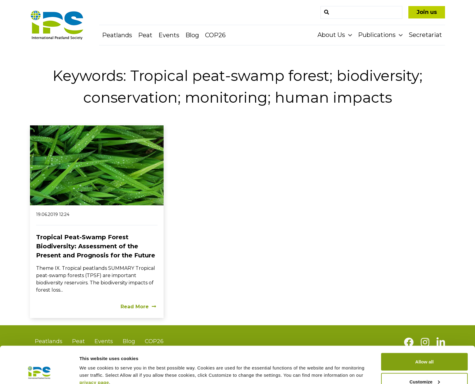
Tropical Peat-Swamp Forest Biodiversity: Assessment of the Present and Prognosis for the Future (95, 246)
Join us (427, 12)
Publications (377, 34)
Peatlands (117, 35)
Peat (145, 35)
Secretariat (425, 34)
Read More (138, 307)
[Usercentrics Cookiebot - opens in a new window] (39, 372)
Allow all (424, 328)
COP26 (215, 35)
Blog (192, 35)
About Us (332, 34)
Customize (425, 348)
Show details (93, 365)
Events (168, 35)
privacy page (94, 348)
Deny (424, 367)
